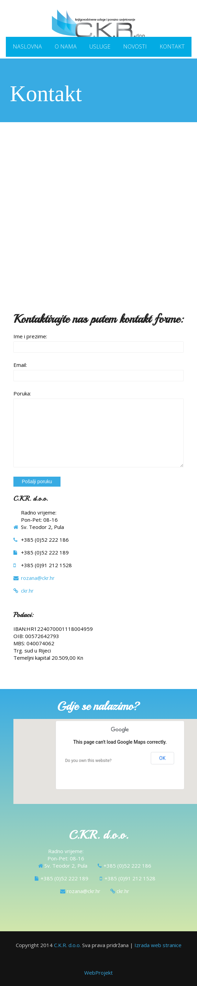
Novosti (135, 46)
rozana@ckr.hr (38, 577)
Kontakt (172, 46)
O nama (66, 46)
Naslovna (27, 46)
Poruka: (22, 393)
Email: (20, 364)
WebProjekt (98, 972)
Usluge (99, 46)
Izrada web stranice (158, 944)
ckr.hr (27, 590)
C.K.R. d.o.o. (67, 944)
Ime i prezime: (30, 335)
